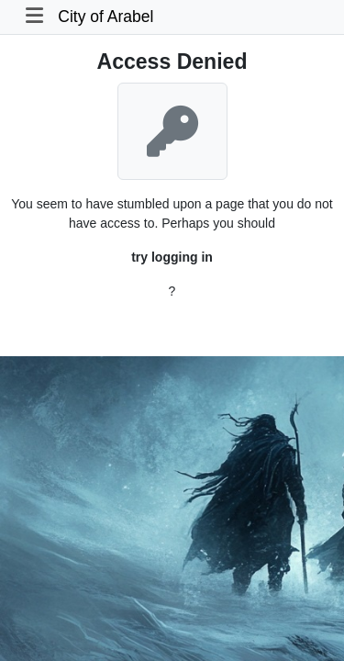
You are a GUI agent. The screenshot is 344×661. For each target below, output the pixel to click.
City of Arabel (105, 16)
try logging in (172, 257)
